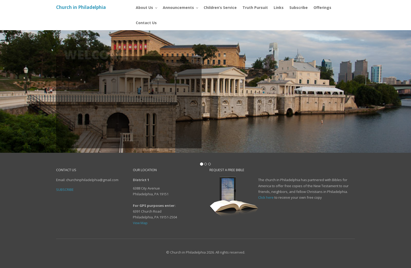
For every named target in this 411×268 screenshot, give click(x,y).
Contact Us (84, 107)
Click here (266, 197)
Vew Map (140, 222)
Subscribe (82, 128)
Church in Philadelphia (81, 7)
